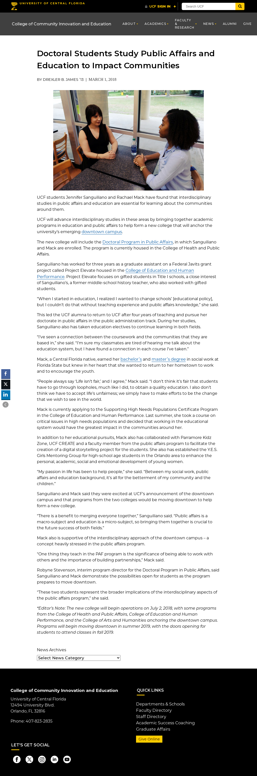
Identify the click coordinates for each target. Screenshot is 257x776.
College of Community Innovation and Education (61, 24)
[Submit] (241, 6)
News (208, 24)
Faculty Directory (153, 708)
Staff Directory (150, 714)
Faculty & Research (185, 23)
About (129, 24)
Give (247, 24)
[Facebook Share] (5, 373)
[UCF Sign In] (160, 6)
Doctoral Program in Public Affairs (135, 241)
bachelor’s (130, 358)
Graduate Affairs (152, 726)
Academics (155, 24)
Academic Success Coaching (165, 720)
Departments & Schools (160, 702)
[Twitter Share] (5, 384)
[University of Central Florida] (48, 6)
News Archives (51, 648)
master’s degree (167, 358)
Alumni (230, 24)
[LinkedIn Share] (5, 394)
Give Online (148, 737)
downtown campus (101, 231)
